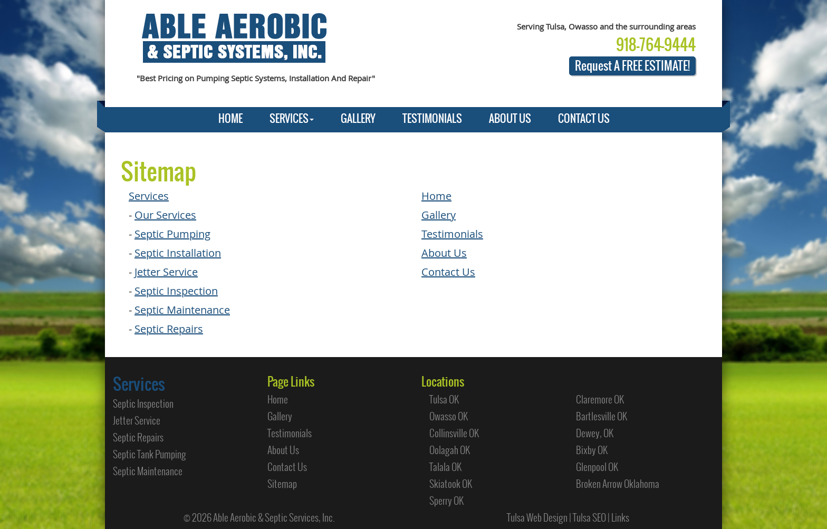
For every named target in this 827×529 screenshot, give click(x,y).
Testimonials (452, 234)
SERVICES (292, 118)
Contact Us (448, 272)
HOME (230, 118)
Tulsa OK (444, 399)
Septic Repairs (168, 329)
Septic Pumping (172, 234)
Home (436, 196)
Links (620, 517)
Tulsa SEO (589, 517)
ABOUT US (510, 118)
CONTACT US (584, 118)
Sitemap (282, 483)
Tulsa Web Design (537, 517)
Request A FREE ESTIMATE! (632, 65)
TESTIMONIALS (432, 118)
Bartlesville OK (601, 416)
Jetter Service (166, 272)
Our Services (165, 215)
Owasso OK (448, 416)
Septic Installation (177, 253)
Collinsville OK (454, 433)
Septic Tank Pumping (149, 454)
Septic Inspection (176, 291)
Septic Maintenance (182, 310)
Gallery (438, 215)
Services (149, 196)
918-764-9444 (656, 44)
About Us (444, 253)
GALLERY (358, 118)
